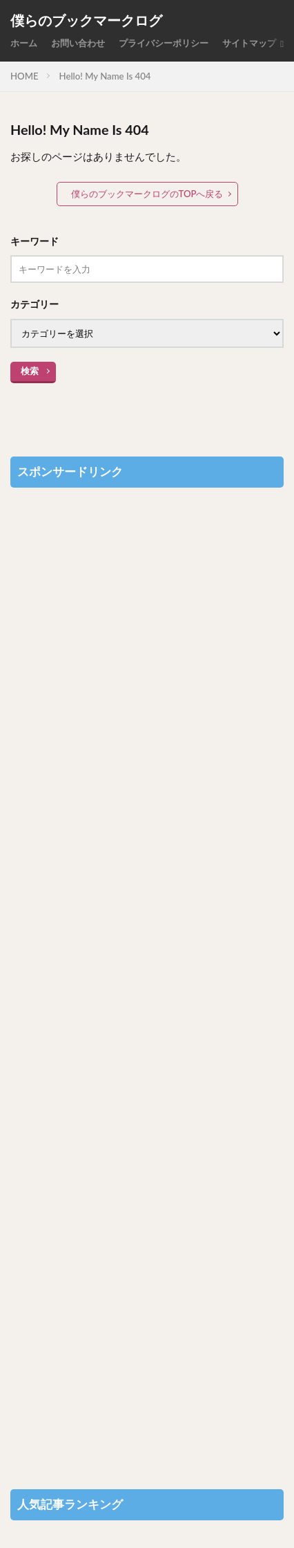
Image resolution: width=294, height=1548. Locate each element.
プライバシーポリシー (163, 42)
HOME (24, 76)
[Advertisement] (147, 981)
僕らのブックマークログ (86, 21)
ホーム (23, 42)
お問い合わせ (78, 42)
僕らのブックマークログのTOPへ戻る (147, 193)
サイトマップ (249, 42)
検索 (30, 370)
